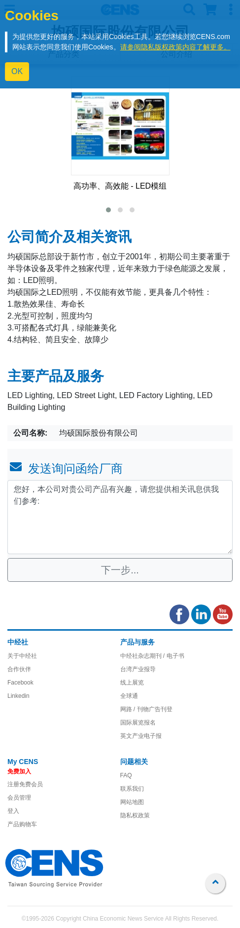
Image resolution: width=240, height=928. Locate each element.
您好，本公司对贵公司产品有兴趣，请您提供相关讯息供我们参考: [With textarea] (120, 517)
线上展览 (132, 682)
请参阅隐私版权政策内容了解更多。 (175, 47)
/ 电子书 (173, 655)
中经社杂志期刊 (141, 655)
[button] (108, 210)
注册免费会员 (25, 784)
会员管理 (19, 797)
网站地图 (132, 802)
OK (17, 71)
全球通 (129, 695)
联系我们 (132, 788)
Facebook (20, 682)
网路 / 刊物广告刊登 (146, 709)
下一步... (120, 570)
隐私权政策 (135, 815)
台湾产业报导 (138, 669)
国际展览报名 (138, 722)
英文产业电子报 (141, 735)
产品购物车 (22, 824)
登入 (13, 810)
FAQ (126, 775)
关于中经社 (22, 655)
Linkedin (18, 695)
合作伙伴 (19, 669)
